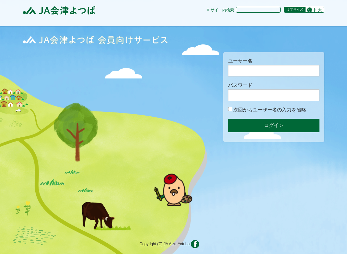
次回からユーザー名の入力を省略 (267, 109)
